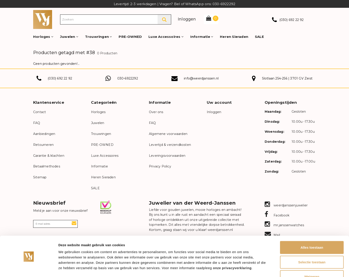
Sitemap (40, 177)
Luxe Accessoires (166, 37)
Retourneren (43, 145)
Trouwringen (98, 37)
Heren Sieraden (234, 37)
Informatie (201, 37)
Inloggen (187, 19)
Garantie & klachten (48, 156)
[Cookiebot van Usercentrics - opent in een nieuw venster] (28, 268)
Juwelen (69, 37)
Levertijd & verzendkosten (170, 145)
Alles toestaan (311, 233)
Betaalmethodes (46, 166)
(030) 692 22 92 (291, 20)
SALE (259, 37)
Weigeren (311, 262)
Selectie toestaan (312, 248)
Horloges (43, 37)
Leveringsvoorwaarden (167, 156)
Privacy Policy (160, 166)
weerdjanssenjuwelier (286, 205)
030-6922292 (127, 78)
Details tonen (240, 268)
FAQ (36, 123)
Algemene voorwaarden (168, 134)
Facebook (277, 215)
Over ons (156, 112)
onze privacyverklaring (232, 254)
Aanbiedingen (44, 134)
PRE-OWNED (130, 37)
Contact (39, 112)
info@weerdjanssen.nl (201, 78)
